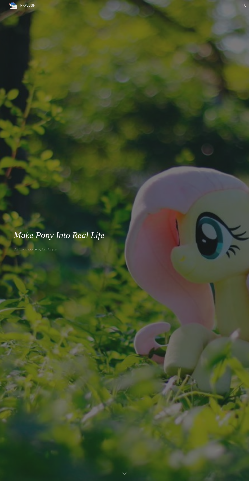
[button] (244, 5)
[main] (67, 235)
